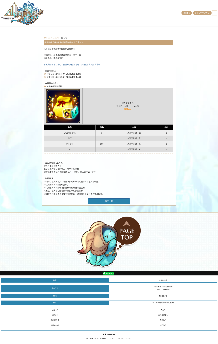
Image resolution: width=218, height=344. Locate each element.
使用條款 (55, 315)
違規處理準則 (163, 315)
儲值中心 (186, 13)
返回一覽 (109, 201)
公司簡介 (163, 325)
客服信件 (163, 320)
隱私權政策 (55, 320)
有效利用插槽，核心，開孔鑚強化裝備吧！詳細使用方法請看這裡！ (73, 64)
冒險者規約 (55, 325)
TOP (163, 310)
